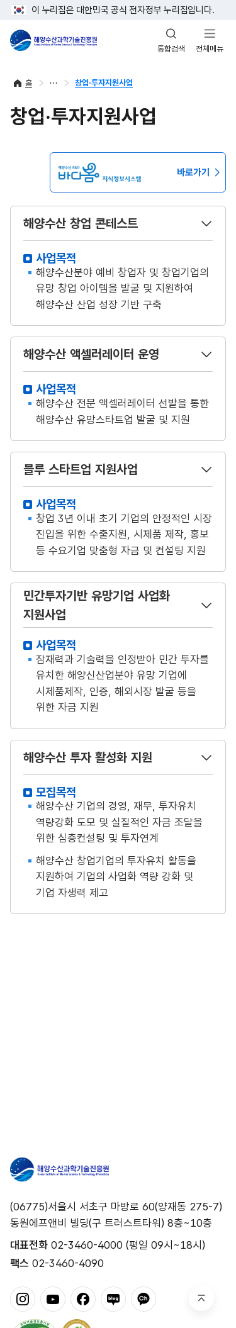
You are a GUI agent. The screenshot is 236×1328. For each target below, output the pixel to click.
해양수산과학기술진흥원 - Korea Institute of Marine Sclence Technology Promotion (53, 40)
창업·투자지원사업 (104, 82)
